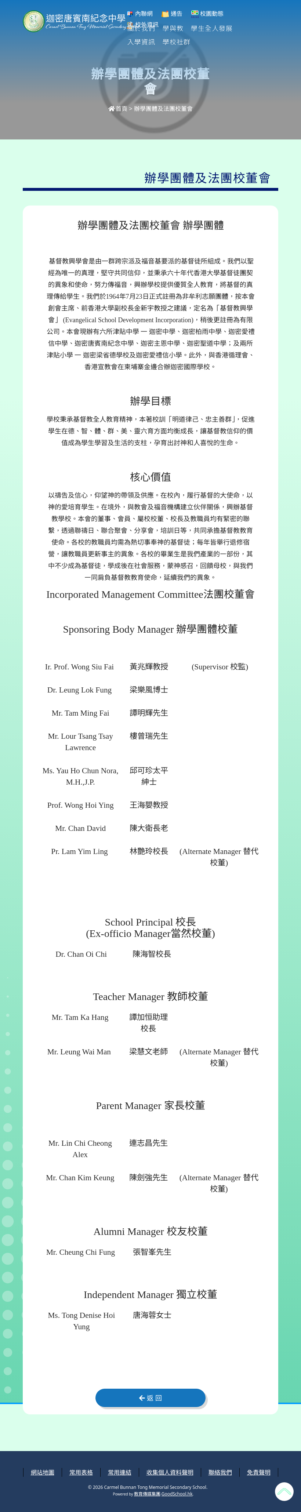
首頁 (117, 109)
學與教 (173, 28)
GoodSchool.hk (177, 1494)
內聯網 (139, 14)
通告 (172, 14)
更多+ (251, 28)
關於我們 (142, 28)
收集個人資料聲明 (169, 1472)
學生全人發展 (212, 28)
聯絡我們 (220, 1472)
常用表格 (81, 1472)
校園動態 (207, 14)
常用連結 (119, 1472)
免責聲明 (259, 1472)
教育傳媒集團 (147, 1494)
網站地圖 (42, 1472)
